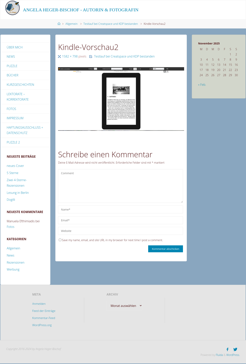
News (11, 57)
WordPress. (233, 355)
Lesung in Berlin (18, 193)
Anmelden (39, 304)
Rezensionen (15, 263)
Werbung (13, 270)
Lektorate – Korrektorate (18, 97)
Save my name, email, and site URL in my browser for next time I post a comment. (111, 240)
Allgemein (72, 24)
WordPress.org (42, 326)
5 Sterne (12, 174)
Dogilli (11, 200)
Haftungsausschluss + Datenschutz (25, 131)
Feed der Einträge (44, 312)
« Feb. (202, 84)
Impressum (15, 119)
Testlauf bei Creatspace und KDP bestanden (110, 24)
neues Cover (15, 167)
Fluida (218, 355)
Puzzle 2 (13, 143)
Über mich (15, 47)
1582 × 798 (70, 56)
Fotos (11, 109)
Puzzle (12, 66)
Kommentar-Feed (44, 319)
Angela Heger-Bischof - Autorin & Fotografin (80, 9)
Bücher (12, 75)
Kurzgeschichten (20, 85)
